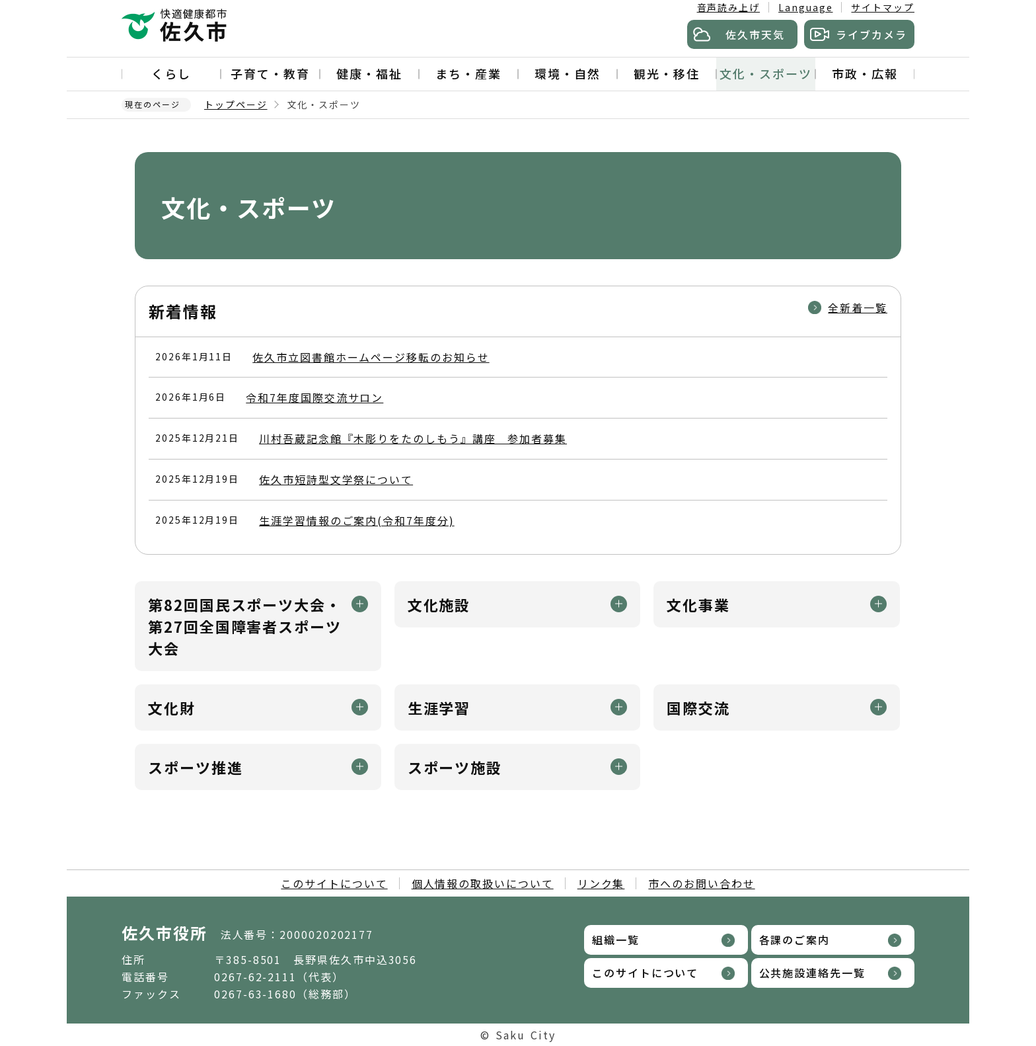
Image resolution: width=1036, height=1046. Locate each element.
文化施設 (439, 604)
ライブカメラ (871, 34)
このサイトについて (334, 883)
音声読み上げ (728, 7)
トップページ (236, 104)
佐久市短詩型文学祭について (336, 479)
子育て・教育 (270, 73)
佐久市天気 (755, 34)
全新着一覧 (857, 307)
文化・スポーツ (765, 73)
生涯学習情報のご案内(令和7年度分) (357, 520)
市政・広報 (865, 73)
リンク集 (601, 883)
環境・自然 (568, 73)
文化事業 (698, 604)
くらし (171, 73)
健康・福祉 (369, 73)
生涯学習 (439, 707)
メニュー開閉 (360, 604)
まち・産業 (468, 73)
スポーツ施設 (455, 767)
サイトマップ (882, 7)
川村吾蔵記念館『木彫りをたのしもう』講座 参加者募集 (413, 438)
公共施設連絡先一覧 (812, 973)
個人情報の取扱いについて (483, 883)
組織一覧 (616, 939)
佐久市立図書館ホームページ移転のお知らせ (370, 357)
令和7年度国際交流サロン (314, 397)
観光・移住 (667, 73)
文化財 (172, 707)
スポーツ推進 (195, 767)
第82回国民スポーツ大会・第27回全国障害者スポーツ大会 (245, 626)
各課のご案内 (795, 939)
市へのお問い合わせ (701, 883)
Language (805, 7)
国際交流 (698, 707)
